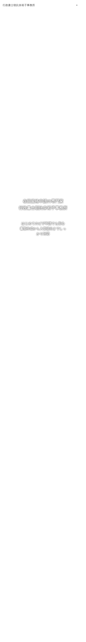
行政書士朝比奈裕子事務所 (19, 5)
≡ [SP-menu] (76, 5)
